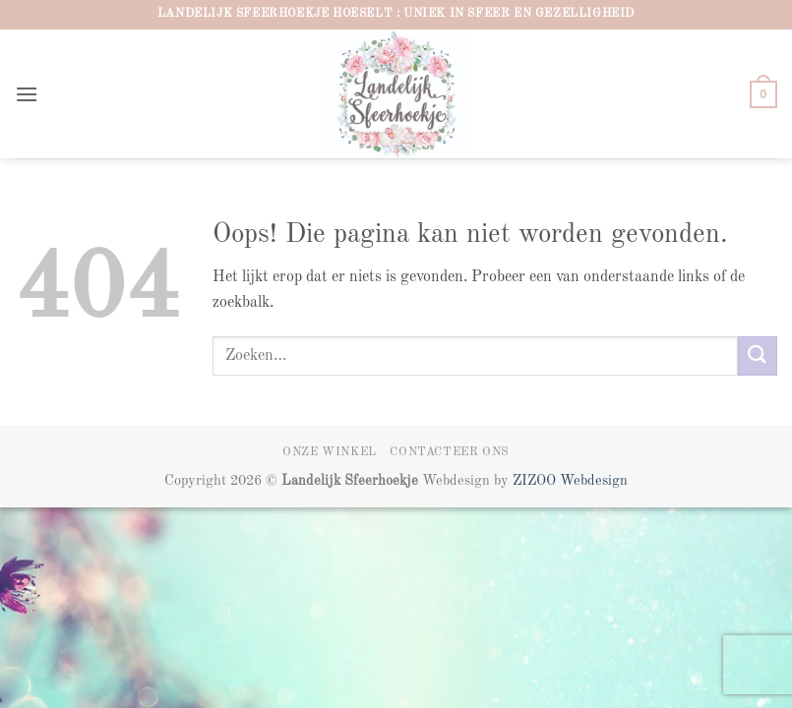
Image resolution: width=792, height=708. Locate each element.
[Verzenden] (757, 355)
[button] (26, 94)
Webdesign (594, 481)
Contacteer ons (450, 452)
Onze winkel (329, 452)
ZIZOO (536, 481)
